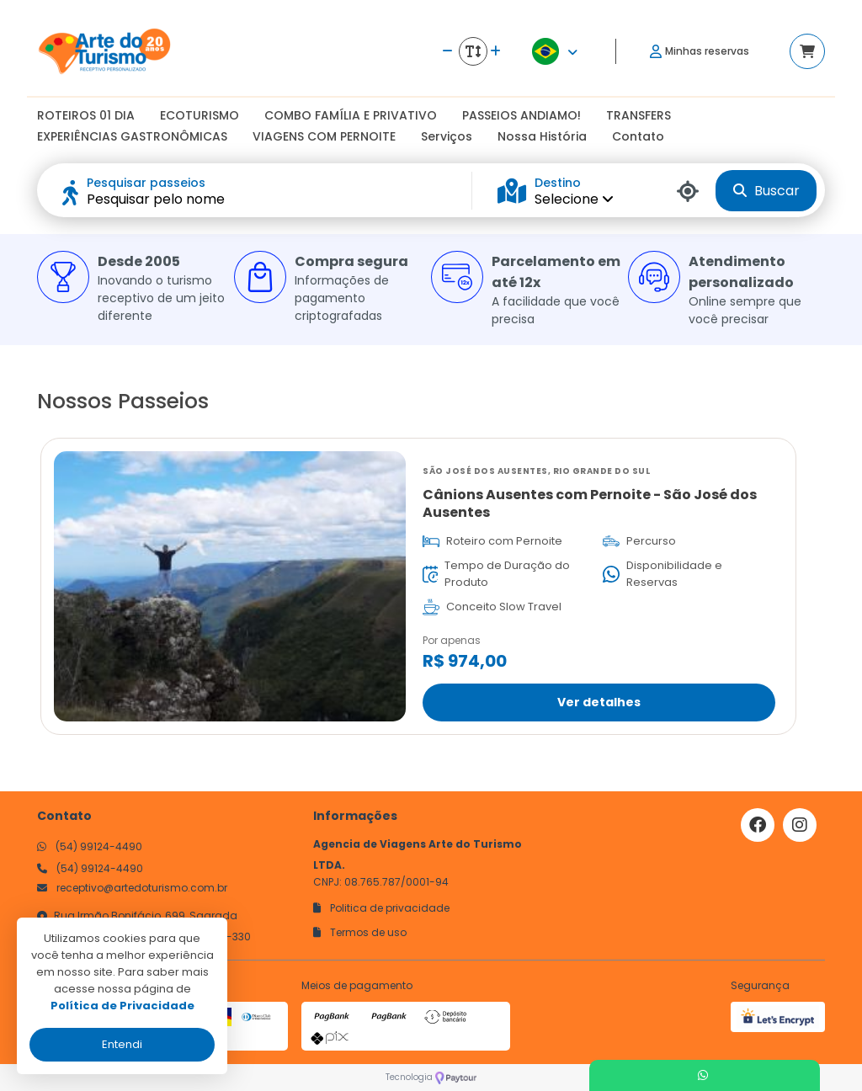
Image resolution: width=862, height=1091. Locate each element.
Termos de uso (360, 932)
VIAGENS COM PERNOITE (324, 136)
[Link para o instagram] (800, 825)
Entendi (122, 1044)
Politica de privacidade (381, 908)
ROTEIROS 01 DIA (86, 115)
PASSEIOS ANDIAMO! (521, 115)
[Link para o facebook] (757, 825)
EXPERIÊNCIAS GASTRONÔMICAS (132, 136)
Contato (638, 136)
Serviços (446, 136)
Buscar (766, 190)
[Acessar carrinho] (807, 51)
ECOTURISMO (199, 115)
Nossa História (542, 136)
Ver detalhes (599, 701)
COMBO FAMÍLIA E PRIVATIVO (350, 115)
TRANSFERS (638, 115)
